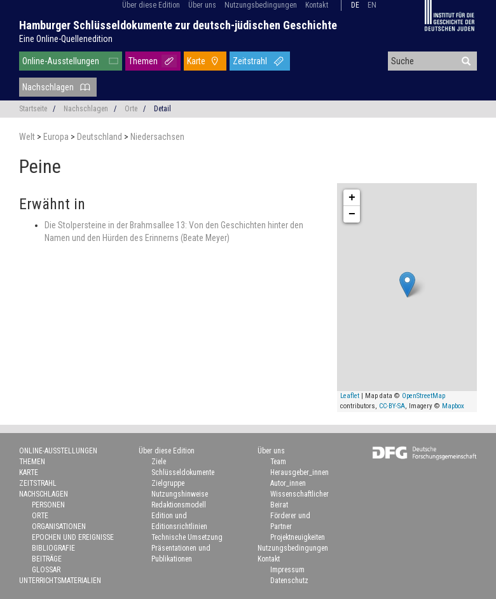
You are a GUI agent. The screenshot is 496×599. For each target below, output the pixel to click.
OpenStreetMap (423, 396)
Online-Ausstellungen (60, 61)
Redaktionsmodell (178, 504)
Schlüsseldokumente (182, 472)
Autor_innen (288, 483)
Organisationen (59, 526)
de (355, 5)
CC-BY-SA (392, 406)
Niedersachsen (157, 137)
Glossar (46, 569)
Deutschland (100, 137)
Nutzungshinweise (179, 494)
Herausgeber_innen (299, 472)
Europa (57, 137)
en (372, 5)
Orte (131, 108)
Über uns (202, 5)
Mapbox (453, 406)
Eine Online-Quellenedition (66, 39)
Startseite (33, 108)
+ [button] (351, 197)
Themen (143, 61)
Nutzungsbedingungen (260, 5)
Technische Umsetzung (187, 537)
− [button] (351, 214)
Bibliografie (53, 548)
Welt (28, 137)
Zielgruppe (167, 483)
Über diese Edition (151, 5)
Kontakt (316, 5)
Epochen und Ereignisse (73, 537)
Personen (48, 504)
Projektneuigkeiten (297, 537)
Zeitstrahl (250, 61)
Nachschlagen (48, 87)
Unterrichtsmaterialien (60, 580)
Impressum (287, 569)
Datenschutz (289, 580)
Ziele (158, 461)
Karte (196, 61)
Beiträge (47, 558)
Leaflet (349, 396)
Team (278, 461)
